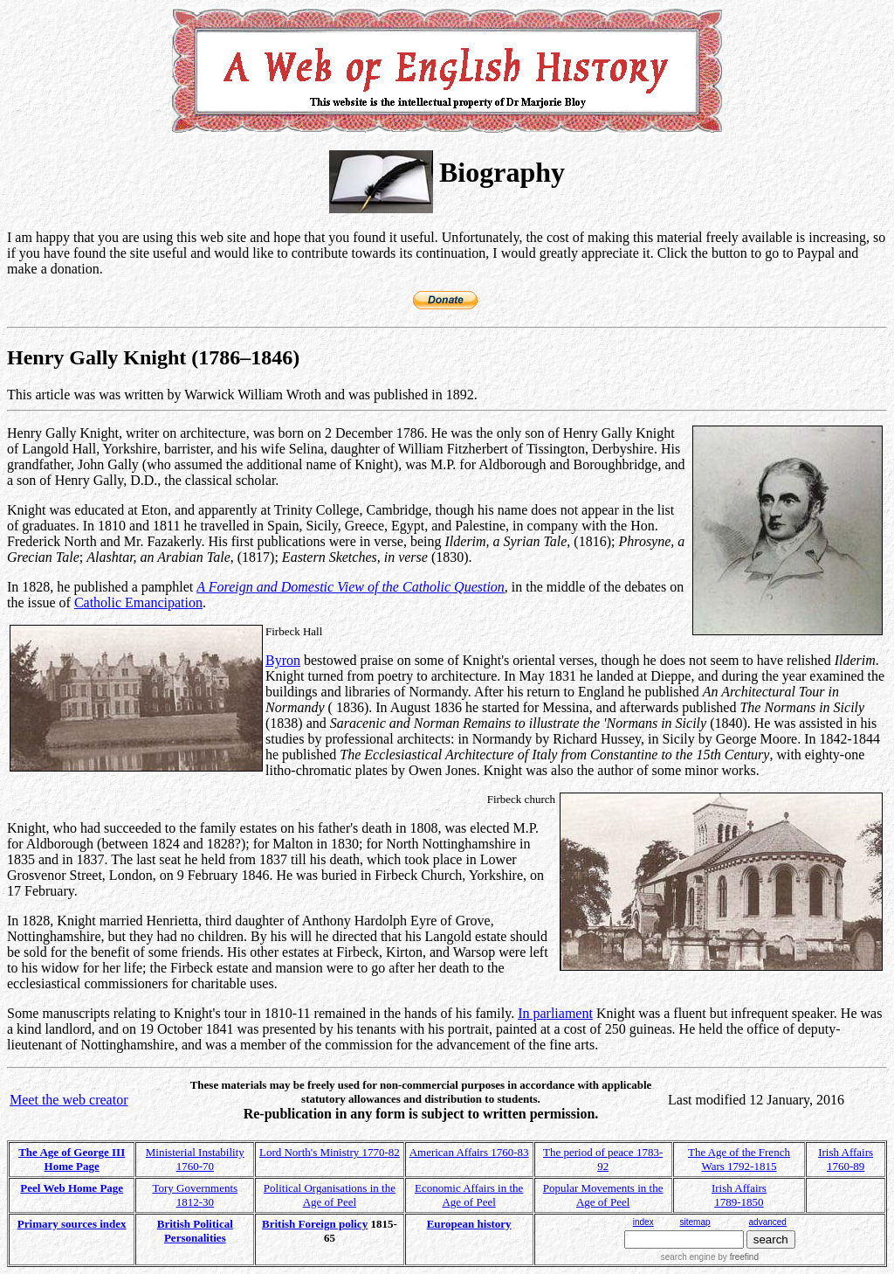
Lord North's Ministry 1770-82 (329, 1152)
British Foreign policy (315, 1223)
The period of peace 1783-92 (603, 1159)
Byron (282, 660)
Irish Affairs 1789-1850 (739, 1194)
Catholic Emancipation (138, 602)
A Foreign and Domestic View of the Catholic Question (350, 586)
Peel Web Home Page (71, 1187)
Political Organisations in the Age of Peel (329, 1194)
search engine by (710, 1257)
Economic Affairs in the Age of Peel (469, 1194)
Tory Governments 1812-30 (194, 1194)
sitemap (695, 1222)
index (643, 1222)
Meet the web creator (68, 1099)
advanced (768, 1222)
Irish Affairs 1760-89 (845, 1159)
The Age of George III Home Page (71, 1159)
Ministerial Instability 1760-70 (195, 1159)
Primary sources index (72, 1223)
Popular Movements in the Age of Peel (603, 1194)
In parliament (555, 1013)
